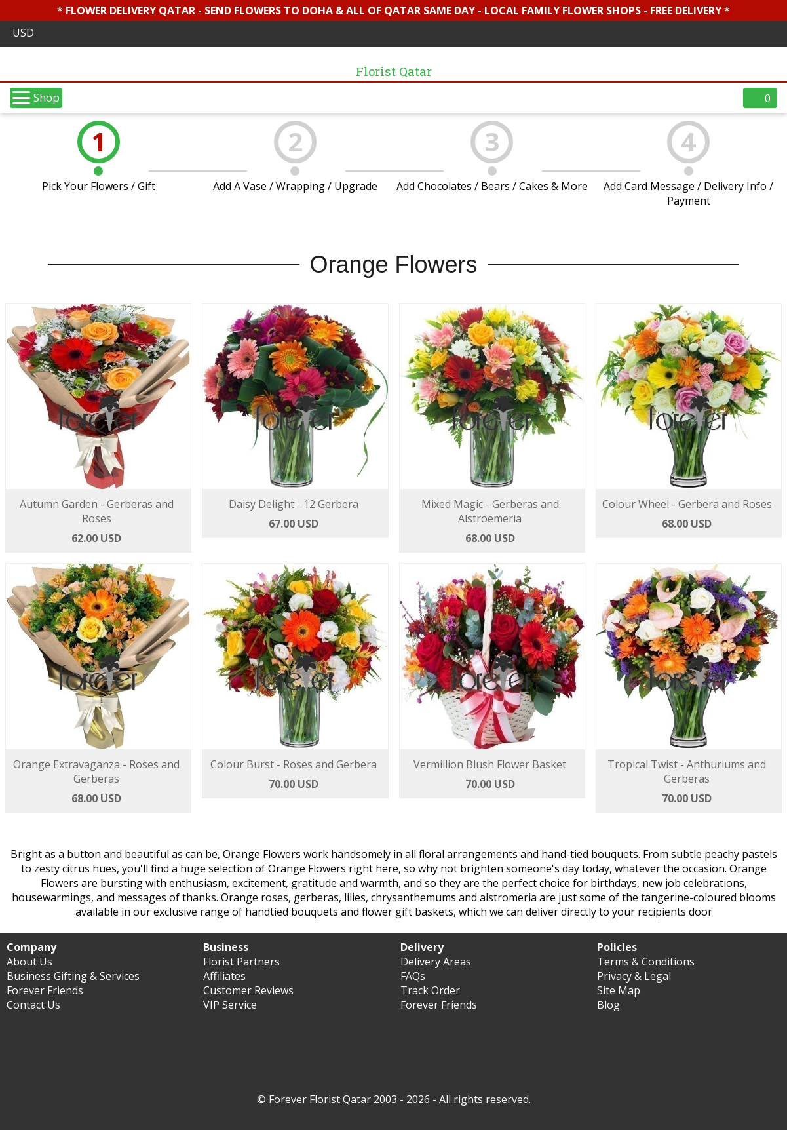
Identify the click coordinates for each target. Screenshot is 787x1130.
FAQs (412, 976)
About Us (29, 961)
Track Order (430, 990)
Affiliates (224, 976)
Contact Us (33, 1005)
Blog (608, 1005)
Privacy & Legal (634, 976)
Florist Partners (241, 961)
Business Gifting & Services (73, 976)
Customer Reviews (248, 990)
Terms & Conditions (646, 961)
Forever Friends (45, 990)
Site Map (618, 990)
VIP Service (230, 1005)
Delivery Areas (435, 961)
